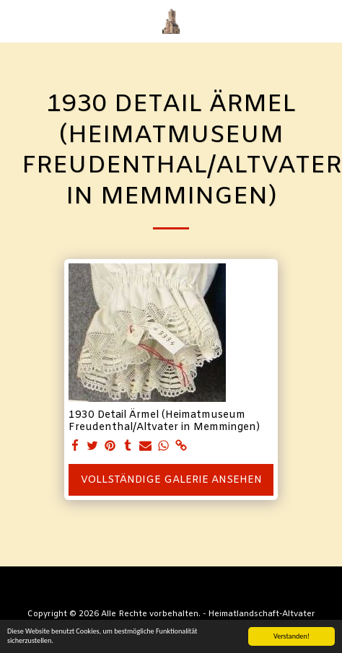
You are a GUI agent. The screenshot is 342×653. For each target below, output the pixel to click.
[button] (16, 20)
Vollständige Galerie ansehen (171, 480)
